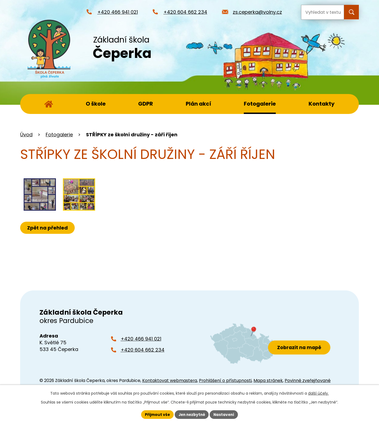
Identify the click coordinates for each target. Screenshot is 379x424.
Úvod (48, 104)
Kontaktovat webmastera (169, 380)
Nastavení (225, 414)
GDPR (145, 103)
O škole (96, 103)
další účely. (318, 393)
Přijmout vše (156, 414)
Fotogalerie (260, 103)
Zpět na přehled (47, 227)
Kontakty (322, 103)
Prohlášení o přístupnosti (225, 380)
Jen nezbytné (191, 414)
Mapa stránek (268, 380)
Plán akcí (198, 103)
